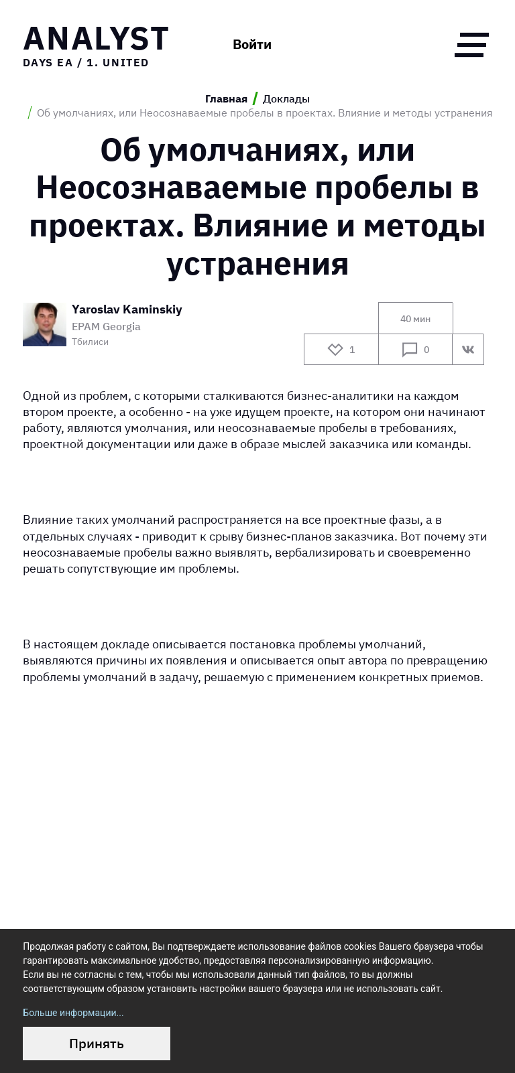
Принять (96, 1043)
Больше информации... (73, 1012)
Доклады (286, 98)
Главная (226, 98)
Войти (252, 44)
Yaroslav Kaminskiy (127, 310)
